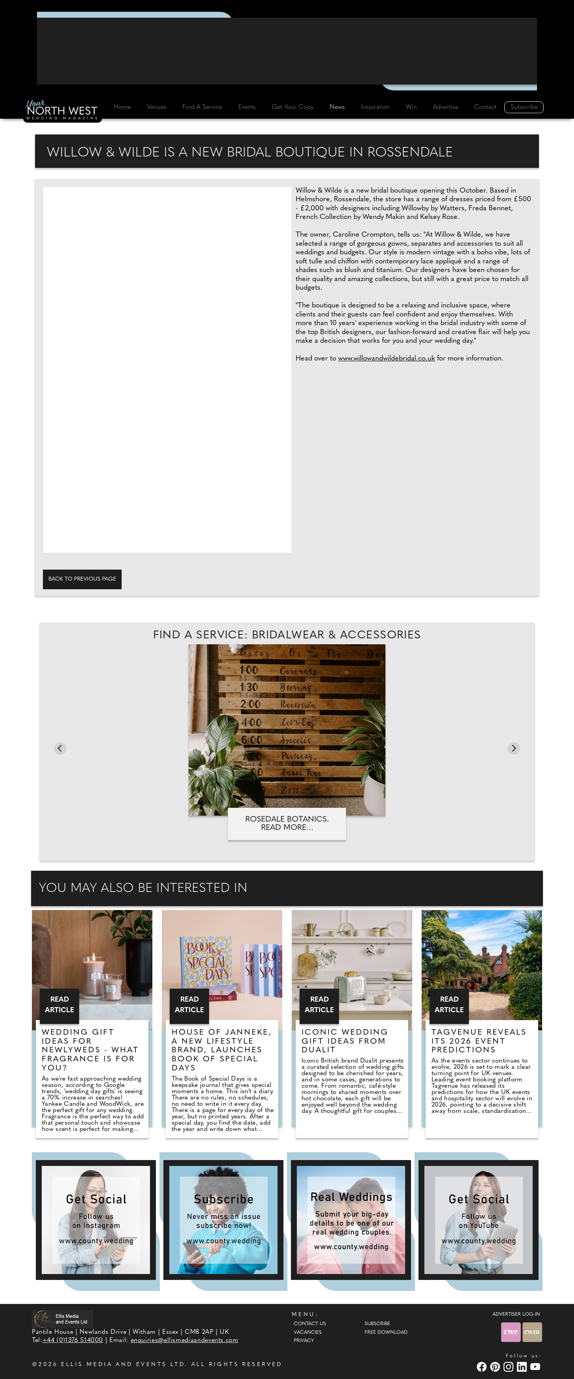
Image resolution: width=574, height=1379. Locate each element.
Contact (485, 107)
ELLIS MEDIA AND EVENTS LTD (123, 1365)
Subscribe (524, 107)
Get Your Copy (292, 107)
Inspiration (375, 107)
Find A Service (202, 107)
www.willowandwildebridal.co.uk (386, 358)
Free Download (386, 1332)
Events (247, 107)
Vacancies (308, 1332)
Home (122, 107)
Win (411, 107)
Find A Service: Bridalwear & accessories (287, 635)
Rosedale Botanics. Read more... (287, 824)
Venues (157, 107)
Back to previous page (82, 579)
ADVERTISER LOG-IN (516, 1314)
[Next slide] (513, 748)
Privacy (304, 1341)
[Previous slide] (60, 748)
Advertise (445, 107)
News (337, 107)
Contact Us (310, 1324)
